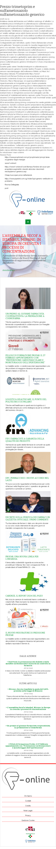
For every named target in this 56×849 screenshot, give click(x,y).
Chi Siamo (28, 796)
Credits (28, 806)
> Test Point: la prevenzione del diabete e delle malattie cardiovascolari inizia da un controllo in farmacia (28, 664)
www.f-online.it (10, 163)
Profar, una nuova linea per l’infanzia (22, 557)
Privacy (28, 815)
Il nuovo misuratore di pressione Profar (25, 633)
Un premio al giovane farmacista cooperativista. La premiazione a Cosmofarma (25, 316)
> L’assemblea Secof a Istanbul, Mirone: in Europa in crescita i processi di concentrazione (28, 708)
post (6, 188)
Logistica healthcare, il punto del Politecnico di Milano (26, 400)
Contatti (28, 801)
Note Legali (28, 811)
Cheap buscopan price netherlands (18, 175)
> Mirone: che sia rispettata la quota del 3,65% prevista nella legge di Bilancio (28, 690)
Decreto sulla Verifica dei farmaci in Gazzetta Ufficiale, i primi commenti (28, 518)
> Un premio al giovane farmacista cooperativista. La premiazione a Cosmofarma (28, 727)
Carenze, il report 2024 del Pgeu (24, 595)
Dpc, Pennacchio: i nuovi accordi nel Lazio (27, 479)
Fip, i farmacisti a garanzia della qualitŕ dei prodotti (25, 439)
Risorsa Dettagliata (12, 185)
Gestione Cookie (28, 820)
